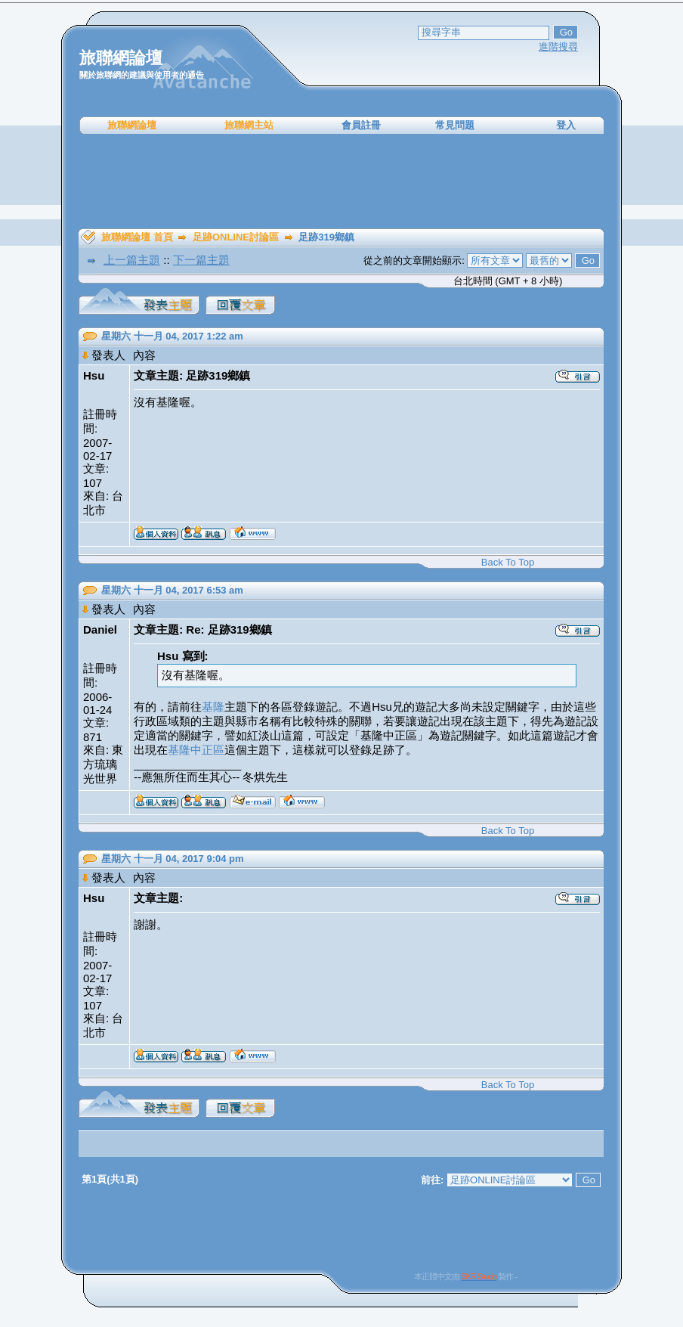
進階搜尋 (558, 46)
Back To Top (507, 562)
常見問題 (454, 125)
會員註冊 (361, 125)
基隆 (213, 706)
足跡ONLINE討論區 (236, 237)
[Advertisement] (341, 181)
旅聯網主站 (249, 125)
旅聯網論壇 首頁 (137, 237)
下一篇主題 (201, 259)
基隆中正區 (196, 749)
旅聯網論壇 (131, 125)
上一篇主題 (132, 259)
